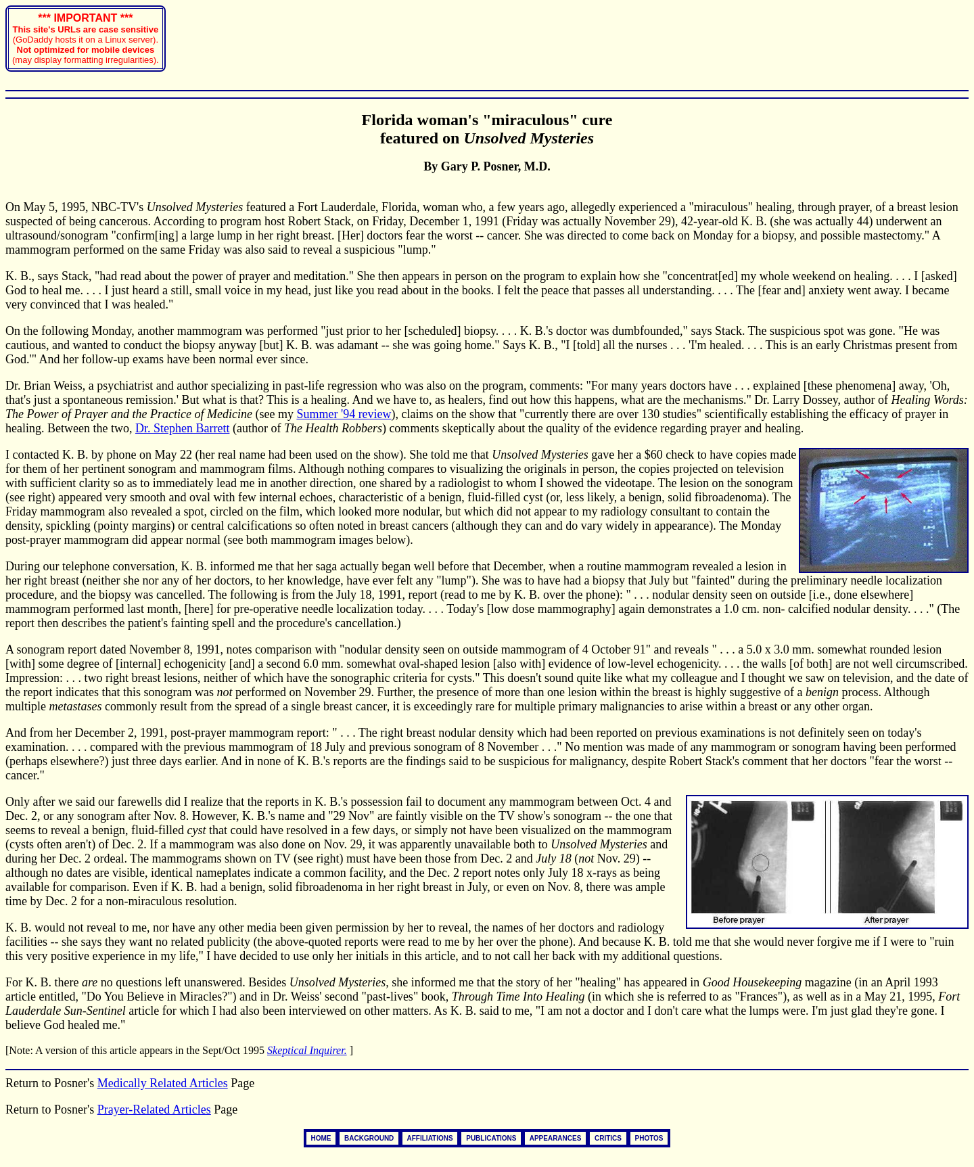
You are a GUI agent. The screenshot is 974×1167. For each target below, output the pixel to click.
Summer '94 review (343, 414)
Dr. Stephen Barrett (182, 428)
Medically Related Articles (162, 1083)
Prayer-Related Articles (154, 1109)
